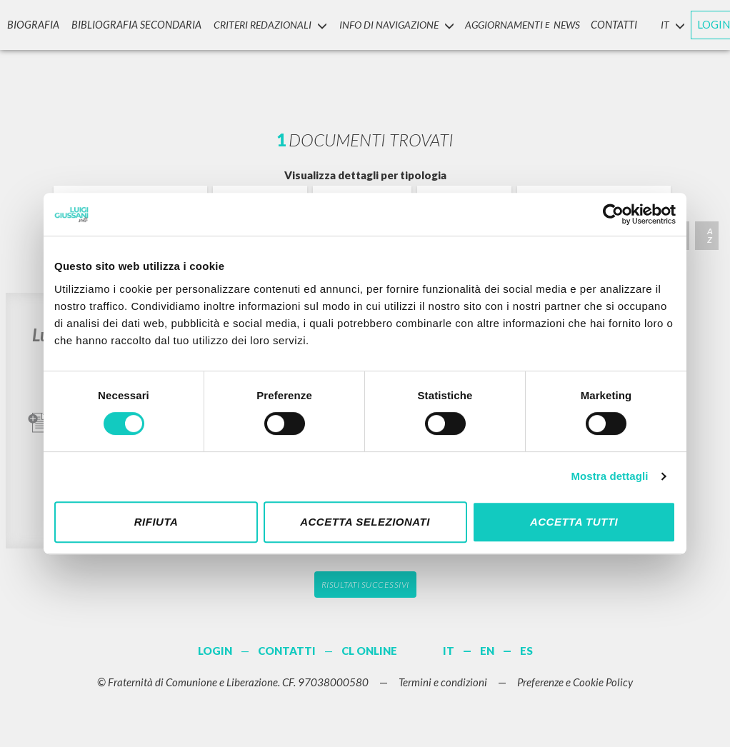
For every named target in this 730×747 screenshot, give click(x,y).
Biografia (30, 24)
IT (448, 650)
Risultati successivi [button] (365, 584)
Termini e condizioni (443, 682)
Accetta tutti (574, 522)
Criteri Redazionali (257, 24)
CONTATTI (601, 24)
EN (487, 650)
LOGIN (700, 23)
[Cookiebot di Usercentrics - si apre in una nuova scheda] (613, 214)
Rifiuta (156, 522)
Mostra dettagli (609, 476)
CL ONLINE (369, 650)
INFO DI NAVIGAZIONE (383, 24)
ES (526, 650)
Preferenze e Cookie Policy (575, 682)
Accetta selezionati (365, 522)
